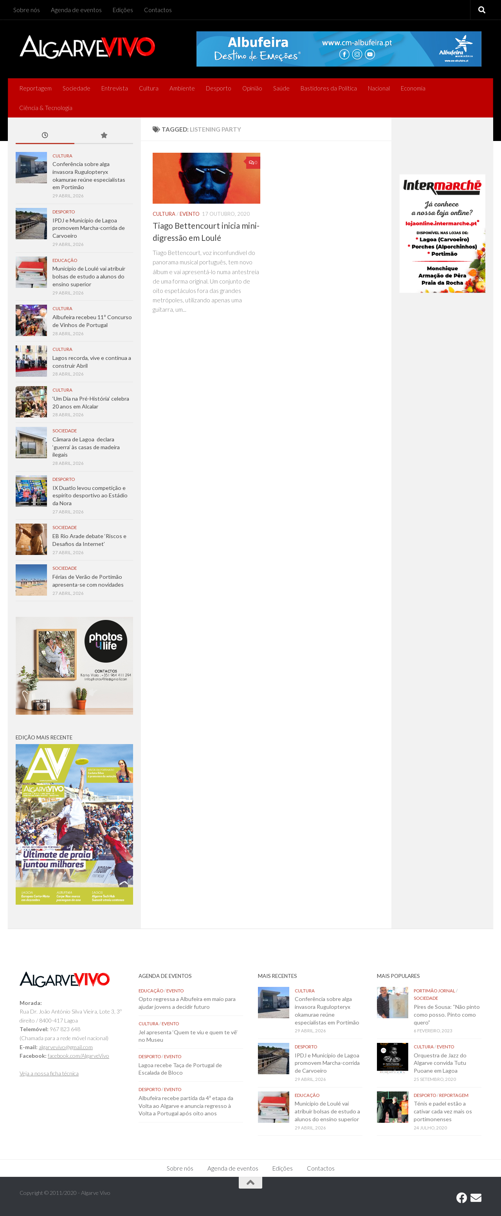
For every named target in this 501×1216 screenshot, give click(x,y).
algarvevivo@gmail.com (66, 1047)
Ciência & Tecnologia (45, 107)
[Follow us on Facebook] (461, 1198)
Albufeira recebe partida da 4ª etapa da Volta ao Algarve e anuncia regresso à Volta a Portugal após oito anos (186, 1106)
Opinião (252, 88)
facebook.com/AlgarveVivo (78, 1055)
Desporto (218, 88)
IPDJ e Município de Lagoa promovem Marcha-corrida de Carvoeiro (88, 228)
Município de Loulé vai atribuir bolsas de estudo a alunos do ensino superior (88, 276)
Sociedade (76, 88)
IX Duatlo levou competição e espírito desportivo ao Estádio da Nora (90, 495)
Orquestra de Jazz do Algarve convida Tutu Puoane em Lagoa (440, 1063)
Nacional (379, 88)
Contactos (158, 9)
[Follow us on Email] (475, 1198)
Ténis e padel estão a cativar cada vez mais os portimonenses (443, 1111)
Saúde (281, 88)
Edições (123, 9)
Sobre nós (26, 9)
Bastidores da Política (329, 88)
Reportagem (35, 88)
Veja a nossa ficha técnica (49, 1073)
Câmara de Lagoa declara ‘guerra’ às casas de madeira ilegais (86, 447)
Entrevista (114, 88)
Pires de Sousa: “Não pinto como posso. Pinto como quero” (447, 1014)
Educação (64, 260)
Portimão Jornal (434, 990)
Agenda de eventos (76, 9)
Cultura (149, 88)
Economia (413, 88)
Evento (190, 214)
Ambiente (182, 88)
